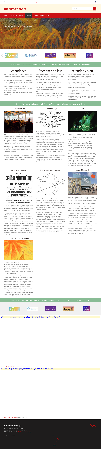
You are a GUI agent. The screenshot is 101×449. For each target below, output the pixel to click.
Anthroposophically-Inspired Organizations (12, 366)
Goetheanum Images (38, 15)
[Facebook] (91, 425)
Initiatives (28, 15)
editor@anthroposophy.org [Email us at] (40, 2)
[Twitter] (95, 425)
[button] (99, 55)
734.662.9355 (16, 2)
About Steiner (13, 15)
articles (48, 15)
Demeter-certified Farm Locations (11, 417)
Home (5, 15)
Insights (21, 15)
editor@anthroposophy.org (24, 431)
